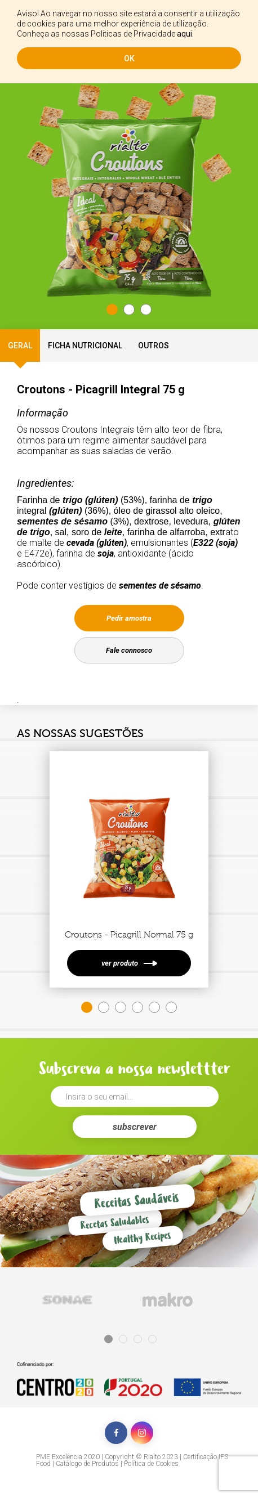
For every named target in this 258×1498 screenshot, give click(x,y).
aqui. (185, 33)
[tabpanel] (129, 205)
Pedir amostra (129, 618)
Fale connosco (129, 650)
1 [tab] (112, 309)
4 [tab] (137, 1007)
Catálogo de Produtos (87, 1464)
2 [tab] (129, 309)
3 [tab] (146, 309)
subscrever (135, 1127)
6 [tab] (171, 1007)
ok (129, 58)
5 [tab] (154, 1007)
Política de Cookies (151, 1464)
